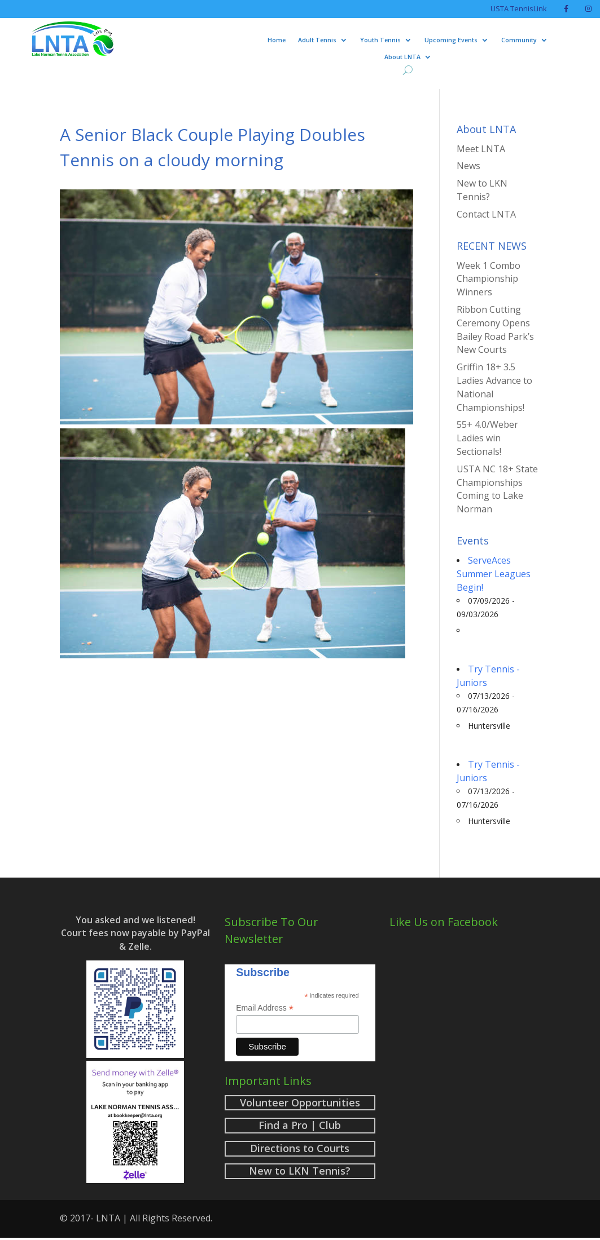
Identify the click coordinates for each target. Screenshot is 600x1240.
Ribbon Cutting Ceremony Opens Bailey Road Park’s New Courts (495, 329)
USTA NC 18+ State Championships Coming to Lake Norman (497, 489)
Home (277, 40)
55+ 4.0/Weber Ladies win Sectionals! (487, 438)
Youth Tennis (380, 40)
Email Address (265, 1008)
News (468, 166)
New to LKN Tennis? (482, 190)
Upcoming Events (451, 40)
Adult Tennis (317, 40)
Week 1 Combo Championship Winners (488, 279)
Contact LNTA (486, 214)
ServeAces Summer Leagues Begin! (494, 574)
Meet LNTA (481, 149)
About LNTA (402, 57)
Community (519, 40)
